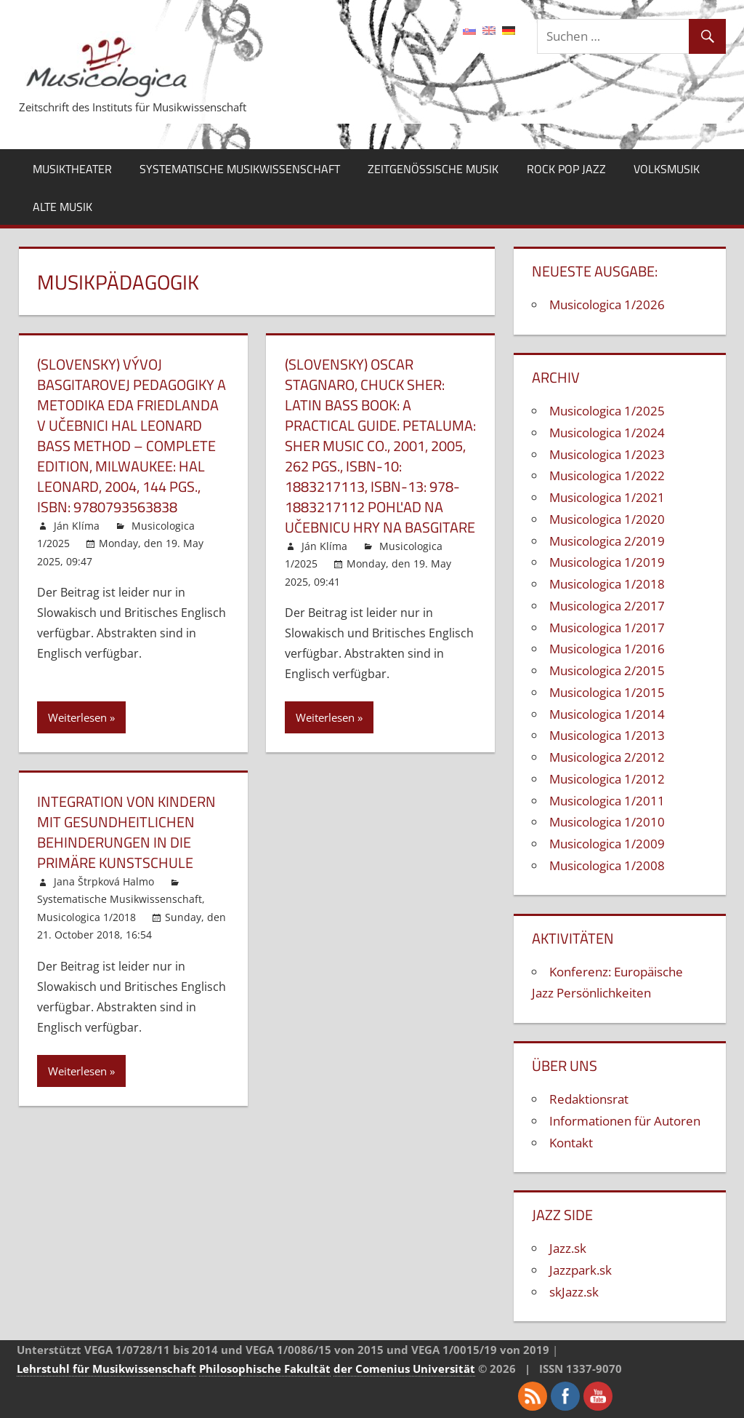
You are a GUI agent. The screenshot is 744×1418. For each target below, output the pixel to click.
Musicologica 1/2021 (607, 497)
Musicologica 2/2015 (607, 670)
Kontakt (571, 1142)
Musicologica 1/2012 (607, 778)
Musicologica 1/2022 (607, 475)
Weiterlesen (77, 717)
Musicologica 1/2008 (607, 865)
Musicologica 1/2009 (607, 843)
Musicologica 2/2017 (607, 605)
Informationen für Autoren (624, 1120)
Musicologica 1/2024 (607, 432)
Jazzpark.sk (580, 1270)
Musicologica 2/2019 (607, 541)
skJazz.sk (574, 1291)
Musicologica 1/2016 (607, 648)
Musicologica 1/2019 (607, 562)
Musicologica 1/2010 (607, 821)
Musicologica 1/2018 (86, 917)
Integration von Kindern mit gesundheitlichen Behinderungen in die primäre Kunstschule (126, 832)
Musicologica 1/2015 (607, 692)
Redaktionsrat (588, 1099)
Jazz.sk (567, 1248)
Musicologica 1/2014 (607, 714)
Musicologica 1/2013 (607, 735)
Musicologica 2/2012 (607, 757)
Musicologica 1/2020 (607, 519)
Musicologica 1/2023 (607, 454)
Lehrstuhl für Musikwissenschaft (106, 1368)
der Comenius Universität (404, 1368)
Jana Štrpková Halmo (104, 881)
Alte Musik (62, 206)
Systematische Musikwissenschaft (240, 169)
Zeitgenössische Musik (433, 169)
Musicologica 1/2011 (607, 800)
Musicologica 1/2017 (607, 627)
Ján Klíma (77, 526)
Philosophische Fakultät (265, 1368)
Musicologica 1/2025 (607, 410)
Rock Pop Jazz (566, 169)
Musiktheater (72, 169)
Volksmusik (667, 169)
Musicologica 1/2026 (607, 304)
